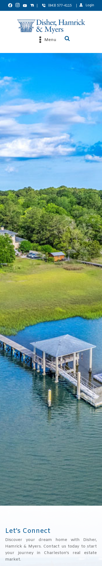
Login (89, 5)
